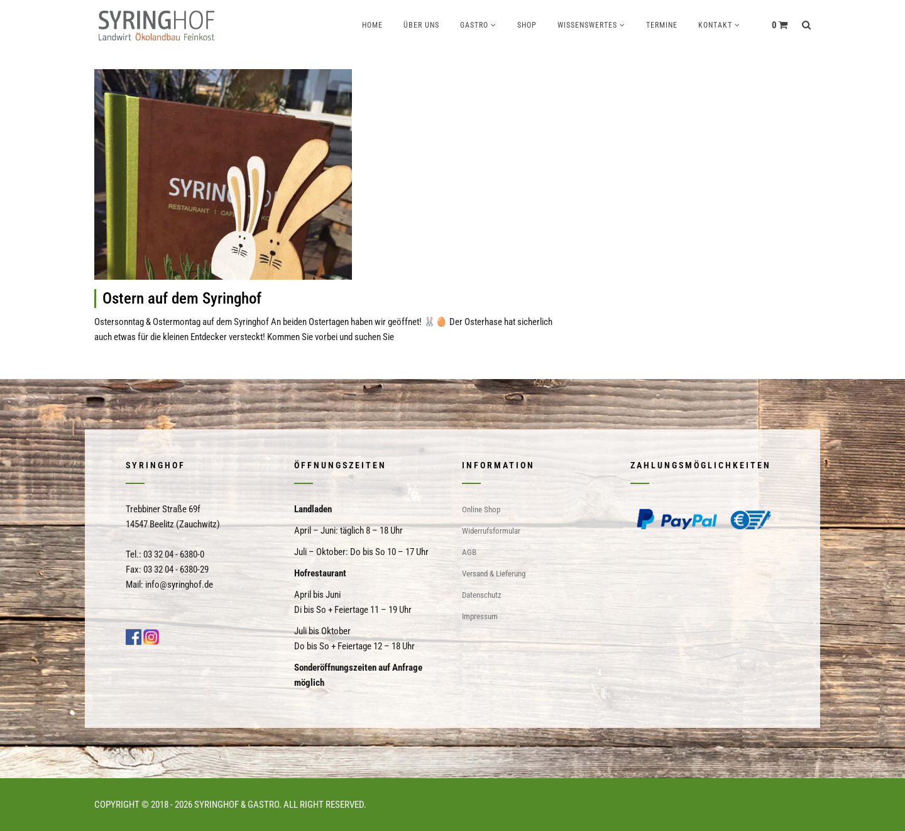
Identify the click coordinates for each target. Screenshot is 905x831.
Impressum (480, 616)
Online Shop (481, 509)
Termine (661, 25)
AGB (469, 552)
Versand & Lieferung (493, 573)
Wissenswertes (587, 25)
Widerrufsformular (491, 531)
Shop (527, 25)
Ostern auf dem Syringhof (181, 298)
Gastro (474, 25)
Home (372, 25)
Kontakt (715, 25)
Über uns (421, 25)
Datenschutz (482, 595)
